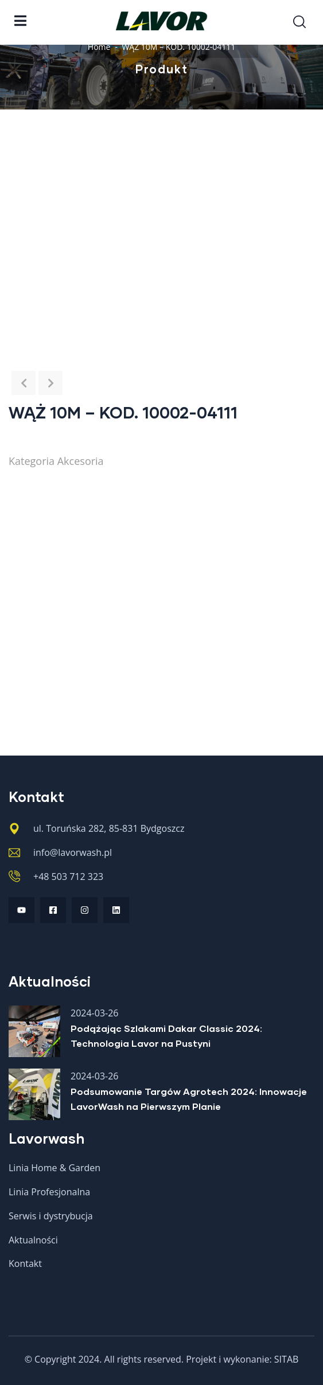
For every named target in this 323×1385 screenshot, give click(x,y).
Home (99, 46)
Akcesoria (80, 461)
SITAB (286, 1359)
